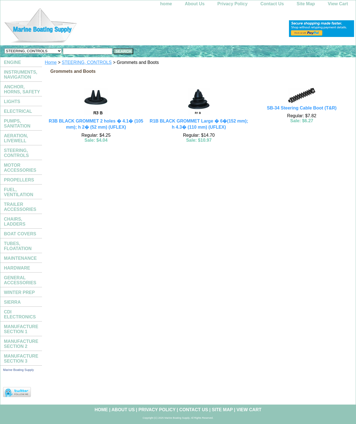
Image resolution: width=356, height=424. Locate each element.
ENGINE (12, 62)
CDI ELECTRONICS (20, 314)
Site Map (306, 3)
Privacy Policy (232, 3)
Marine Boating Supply (18, 369)
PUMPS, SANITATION (17, 123)
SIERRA (12, 302)
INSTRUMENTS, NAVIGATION (20, 74)
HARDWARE (17, 268)
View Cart (338, 3)
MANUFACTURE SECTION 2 (21, 344)
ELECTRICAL (18, 111)
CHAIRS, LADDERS (14, 221)
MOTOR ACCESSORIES (20, 168)
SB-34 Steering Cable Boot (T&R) (302, 108)
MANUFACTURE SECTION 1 (21, 329)
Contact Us (272, 3)
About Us (195, 3)
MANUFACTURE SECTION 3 (21, 358)
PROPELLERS (19, 180)
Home (51, 62)
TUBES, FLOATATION (18, 246)
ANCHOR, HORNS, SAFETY (22, 89)
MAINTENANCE (20, 258)
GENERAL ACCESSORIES (20, 280)
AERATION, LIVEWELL (16, 138)
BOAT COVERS (20, 233)
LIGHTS (12, 101)
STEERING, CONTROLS (87, 62)
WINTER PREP (19, 292)
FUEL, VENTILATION (18, 192)
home (166, 3)
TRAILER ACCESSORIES (20, 207)
